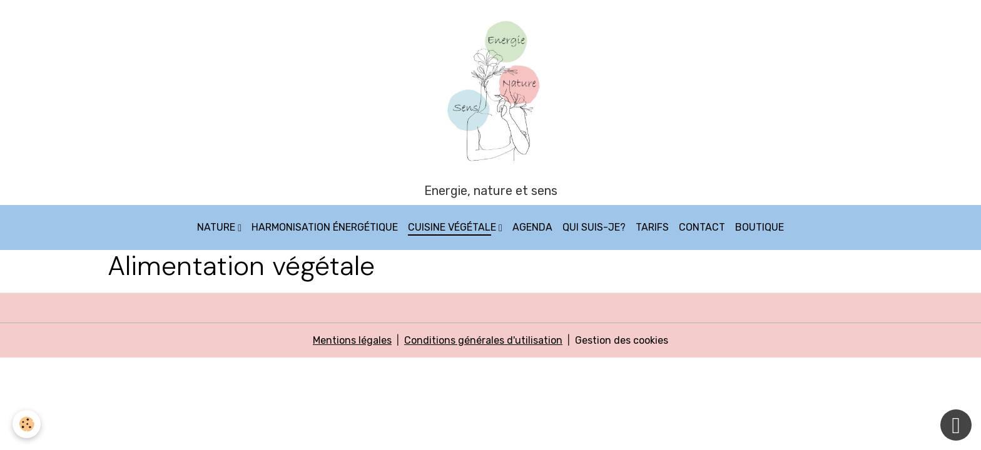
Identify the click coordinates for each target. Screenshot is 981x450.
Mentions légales (352, 340)
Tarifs (652, 227)
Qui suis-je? (594, 227)
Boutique (759, 227)
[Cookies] (27, 424)
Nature (217, 227)
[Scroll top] (956, 425)
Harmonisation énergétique (325, 227)
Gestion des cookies (621, 340)
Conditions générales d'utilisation (483, 340)
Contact (702, 227)
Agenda (532, 227)
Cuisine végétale (453, 227)
